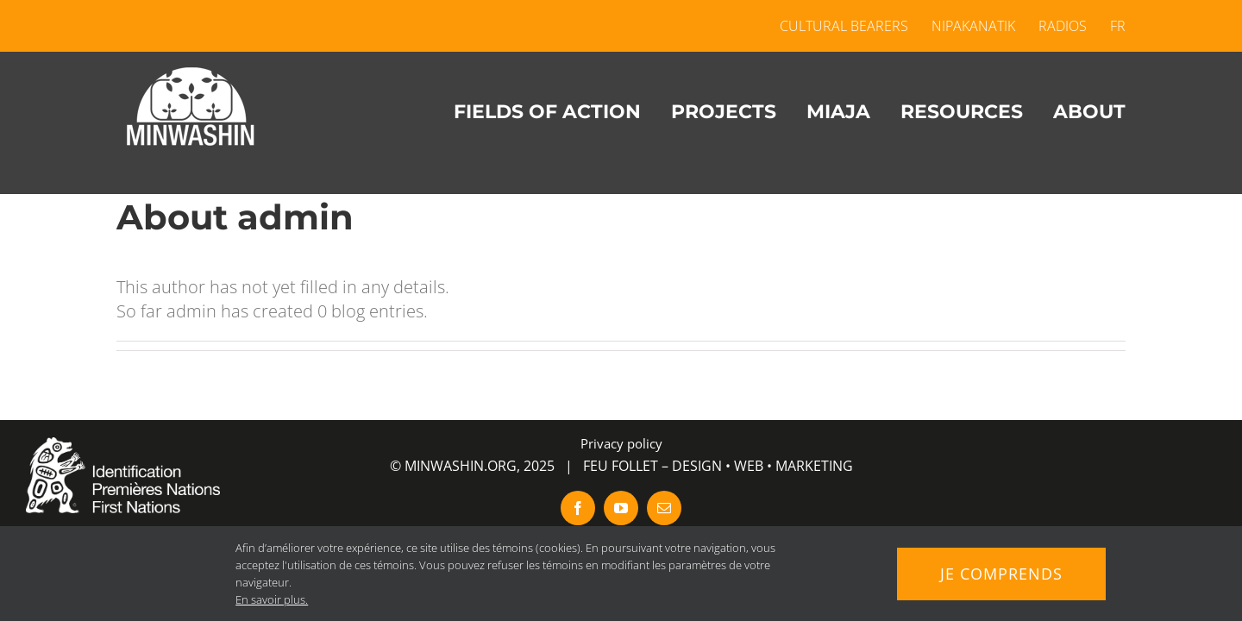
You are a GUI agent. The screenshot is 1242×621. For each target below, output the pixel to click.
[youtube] (621, 508)
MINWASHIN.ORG (461, 465)
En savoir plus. (271, 599)
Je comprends (1001, 573)
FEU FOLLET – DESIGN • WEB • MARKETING (718, 465)
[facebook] (578, 508)
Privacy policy (621, 443)
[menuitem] (1112, 26)
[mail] (664, 508)
